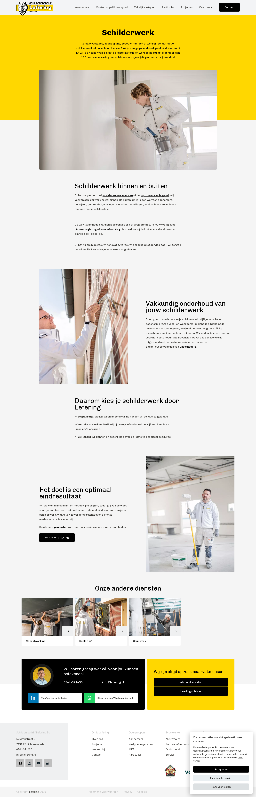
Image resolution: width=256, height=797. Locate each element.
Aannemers (136, 739)
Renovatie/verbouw (178, 744)
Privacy (127, 792)
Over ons (97, 739)
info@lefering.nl (113, 682)
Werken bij (98, 749)
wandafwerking (110, 229)
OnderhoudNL (188, 346)
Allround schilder (191, 682)
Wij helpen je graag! (57, 537)
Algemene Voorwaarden (103, 792)
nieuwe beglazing (86, 229)
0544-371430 (73, 682)
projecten (60, 527)
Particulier (135, 754)
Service (170, 754)
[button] (221, 786)
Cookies (142, 792)
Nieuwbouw (173, 739)
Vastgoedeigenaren (141, 744)
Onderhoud (173, 749)
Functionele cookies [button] (221, 778)
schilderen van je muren (118, 195)
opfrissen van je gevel (155, 195)
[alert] (221, 763)
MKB (132, 749)
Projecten (98, 744)
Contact (229, 7)
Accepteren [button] (221, 769)
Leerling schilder (190, 691)
